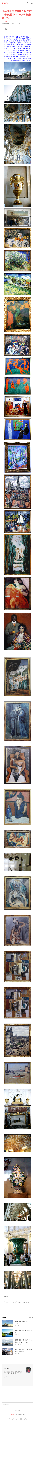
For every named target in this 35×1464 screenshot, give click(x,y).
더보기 (31, 1350)
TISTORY (17, 1443)
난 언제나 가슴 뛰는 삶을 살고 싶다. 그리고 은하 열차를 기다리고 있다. (13, 1405)
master (5, 2)
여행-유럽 (4, 21)
